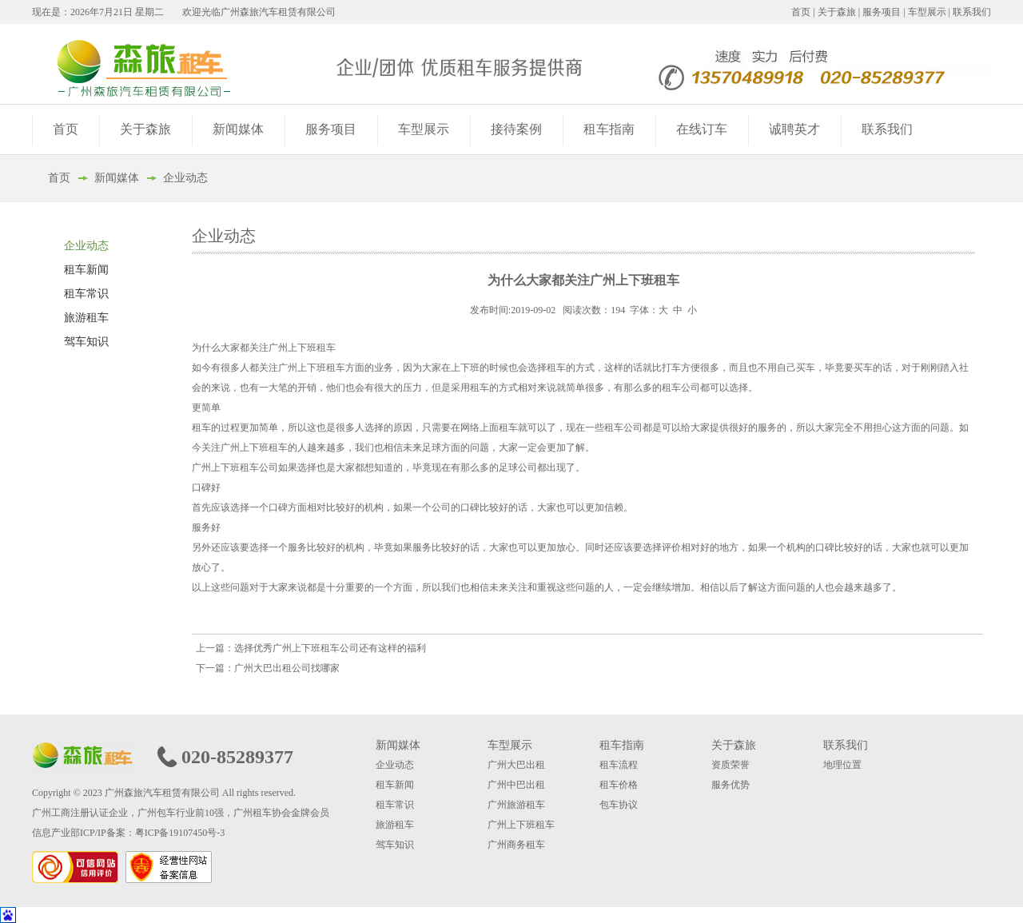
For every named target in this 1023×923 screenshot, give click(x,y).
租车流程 (618, 764)
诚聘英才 (794, 129)
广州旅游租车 (516, 804)
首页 (800, 12)
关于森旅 (837, 12)
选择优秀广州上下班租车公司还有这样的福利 (330, 648)
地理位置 (842, 764)
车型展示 (927, 12)
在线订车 (701, 129)
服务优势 (730, 784)
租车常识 (86, 294)
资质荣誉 (730, 764)
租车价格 (618, 784)
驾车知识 (86, 342)
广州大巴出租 (516, 764)
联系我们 (972, 12)
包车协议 (618, 804)
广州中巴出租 (516, 784)
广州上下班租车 (521, 824)
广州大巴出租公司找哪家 (287, 668)
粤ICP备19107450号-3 (180, 832)
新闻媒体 (238, 129)
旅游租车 (86, 318)
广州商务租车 (516, 844)
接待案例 (516, 129)
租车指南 (609, 129)
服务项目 (881, 12)
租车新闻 (86, 270)
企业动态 (185, 178)
